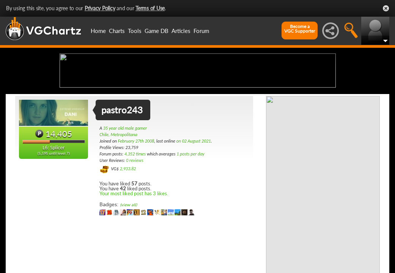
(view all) (128, 264)
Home (98, 30)
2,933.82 (128, 228)
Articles (181, 30)
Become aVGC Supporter (299, 28)
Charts (117, 30)
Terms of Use (150, 8)
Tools (135, 30)
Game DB (156, 30)
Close (386, 8)
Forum (201, 30)
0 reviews (134, 220)
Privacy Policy (100, 8)
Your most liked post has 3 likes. (133, 253)
